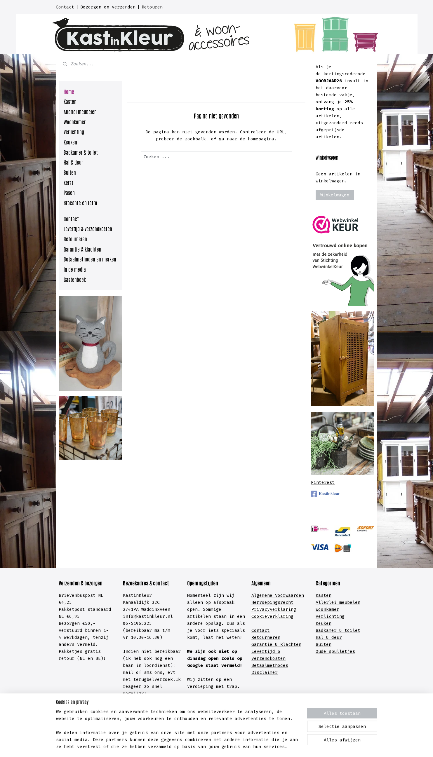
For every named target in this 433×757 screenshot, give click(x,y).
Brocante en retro (80, 202)
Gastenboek (75, 279)
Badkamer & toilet (81, 152)
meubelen (348, 602)
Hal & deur (73, 162)
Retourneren (75, 239)
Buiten (70, 172)
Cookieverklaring (272, 616)
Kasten (70, 101)
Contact (65, 7)
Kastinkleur (325, 493)
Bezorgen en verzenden (107, 7)
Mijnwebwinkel (294, 746)
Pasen (69, 192)
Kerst (68, 182)
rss (206, 746)
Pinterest (323, 482)
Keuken (70, 142)
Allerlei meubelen (80, 111)
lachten (292, 644)
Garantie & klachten (82, 249)
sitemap (190, 746)
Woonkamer (75, 121)
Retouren (152, 7)
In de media (75, 269)
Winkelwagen (334, 195)
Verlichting (74, 131)
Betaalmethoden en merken (90, 259)
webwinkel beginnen (233, 746)
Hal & (323, 637)
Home (69, 91)
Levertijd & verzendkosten (88, 228)
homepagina (261, 139)
